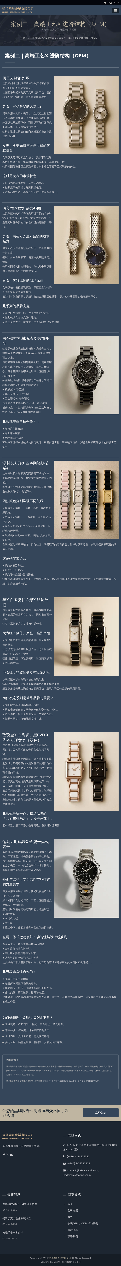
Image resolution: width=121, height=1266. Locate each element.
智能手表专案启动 (12, 1233)
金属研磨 (81, 1081)
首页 (25, 38)
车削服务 (64, 1081)
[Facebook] (4, 1155)
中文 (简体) (113, 2)
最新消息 (73, 1229)
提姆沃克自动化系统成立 (16, 1218)
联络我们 (73, 1236)
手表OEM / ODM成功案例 (43, 38)
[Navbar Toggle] (115, 10)
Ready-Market (73, 1261)
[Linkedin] (11, 1155)
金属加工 (55, 1081)
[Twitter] (7, 1155)
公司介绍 (73, 1210)
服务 (70, 1216)
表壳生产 (47, 1081)
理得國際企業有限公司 (59, 1258)
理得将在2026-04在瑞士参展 (19, 1204)
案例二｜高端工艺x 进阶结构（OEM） (78, 38)
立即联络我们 (93, 1081)
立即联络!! (100, 1113)
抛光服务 (73, 1081)
